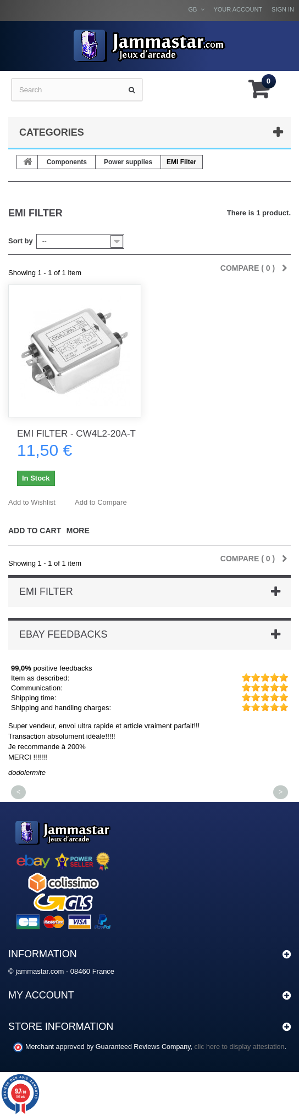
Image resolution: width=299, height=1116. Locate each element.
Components (67, 162)
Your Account (237, 9)
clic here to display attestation (240, 1047)
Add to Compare (101, 502)
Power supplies (128, 162)
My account (41, 995)
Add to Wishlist (32, 502)
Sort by (20, 241)
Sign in (283, 9)
